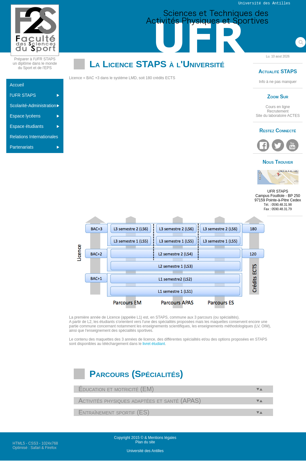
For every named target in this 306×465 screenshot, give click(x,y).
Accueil (17, 84)
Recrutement (278, 111)
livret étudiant (153, 344)
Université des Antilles (145, 451)
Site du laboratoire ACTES (278, 115)
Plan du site (145, 442)
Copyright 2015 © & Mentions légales (145, 437)
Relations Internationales (34, 136)
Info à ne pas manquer (278, 81)
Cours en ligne (278, 107)
